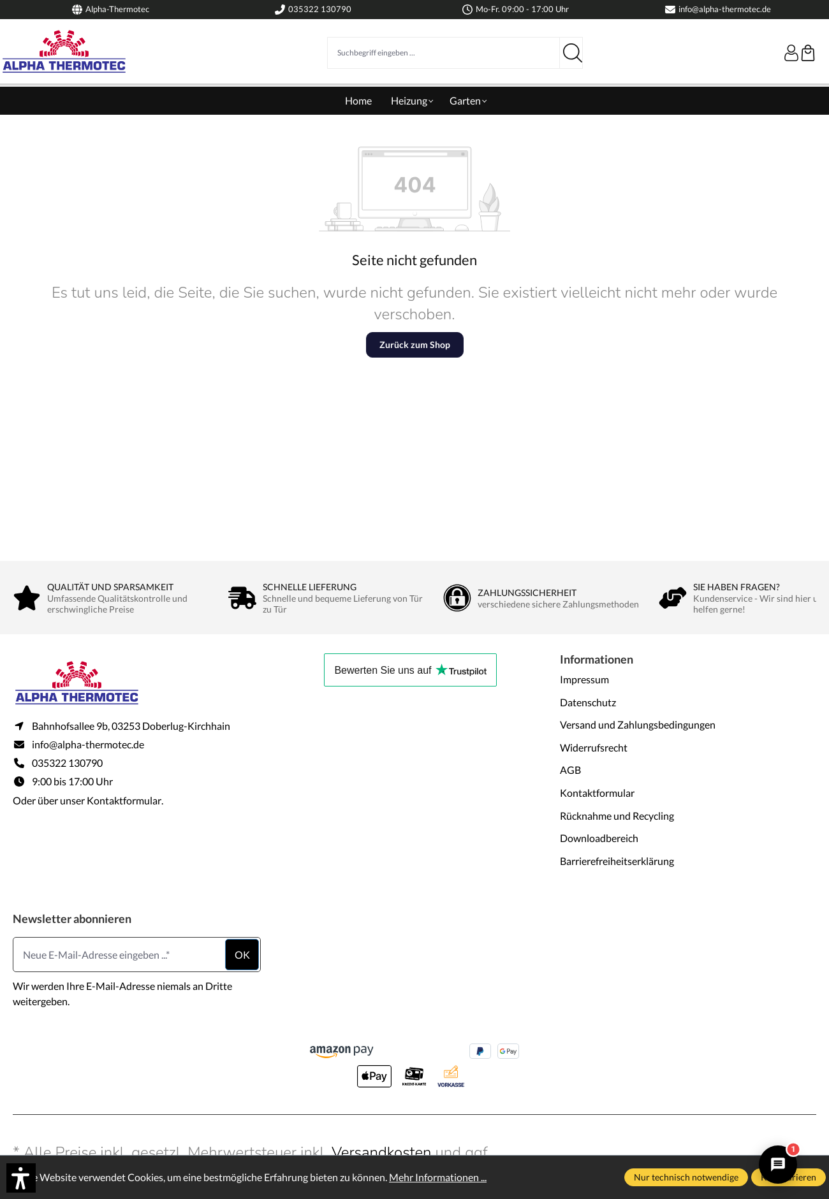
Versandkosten (382, 1152)
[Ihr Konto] (791, 53)
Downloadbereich (599, 838)
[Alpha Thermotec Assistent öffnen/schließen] (778, 1164)
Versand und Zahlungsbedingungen (637, 724)
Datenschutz (588, 702)
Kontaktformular (124, 800)
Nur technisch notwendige (686, 1177)
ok (242, 954)
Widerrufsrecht (593, 747)
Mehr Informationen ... (438, 1177)
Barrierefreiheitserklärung (617, 861)
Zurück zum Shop (414, 344)
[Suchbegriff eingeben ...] (443, 53)
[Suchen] (571, 53)
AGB (570, 770)
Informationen (596, 659)
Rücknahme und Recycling (617, 816)
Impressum (584, 679)
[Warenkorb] (808, 53)
